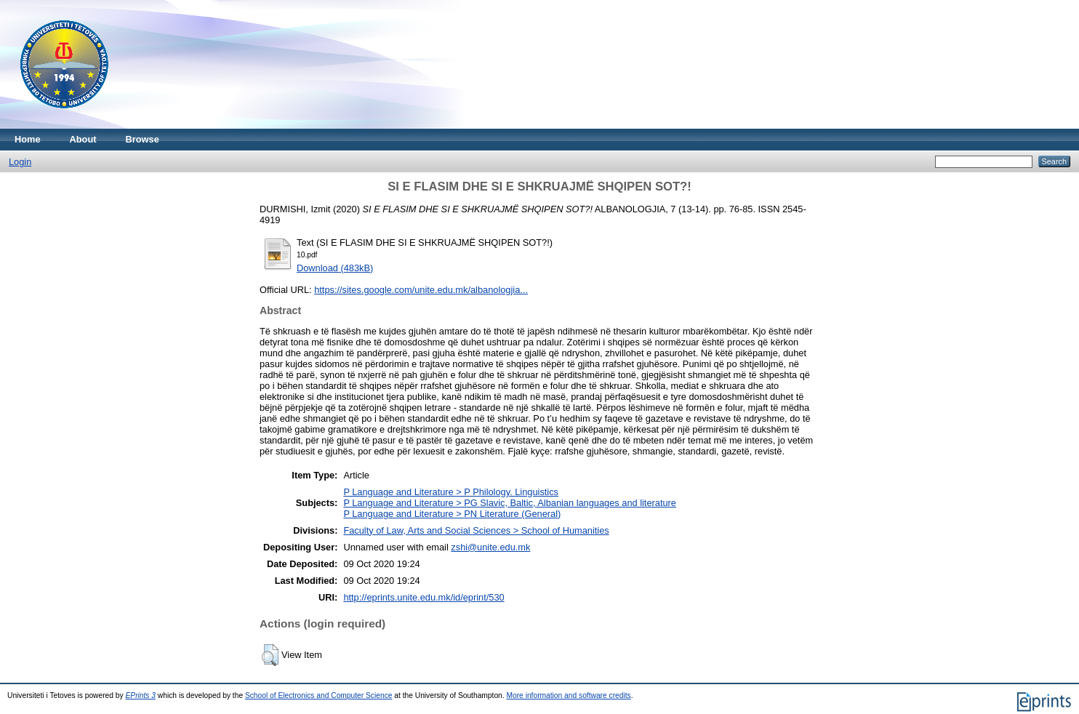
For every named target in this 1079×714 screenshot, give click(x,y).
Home (28, 139)
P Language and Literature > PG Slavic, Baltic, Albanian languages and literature (509, 502)
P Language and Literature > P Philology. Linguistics (450, 491)
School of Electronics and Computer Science (319, 695)
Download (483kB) (335, 267)
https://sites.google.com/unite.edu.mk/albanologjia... (421, 289)
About (83, 139)
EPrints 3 (141, 695)
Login (20, 161)
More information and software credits (568, 695)
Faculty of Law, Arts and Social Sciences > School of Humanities (476, 530)
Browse (142, 139)
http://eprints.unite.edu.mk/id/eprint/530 (423, 597)
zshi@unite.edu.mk (490, 547)
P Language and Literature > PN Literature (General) (452, 513)
